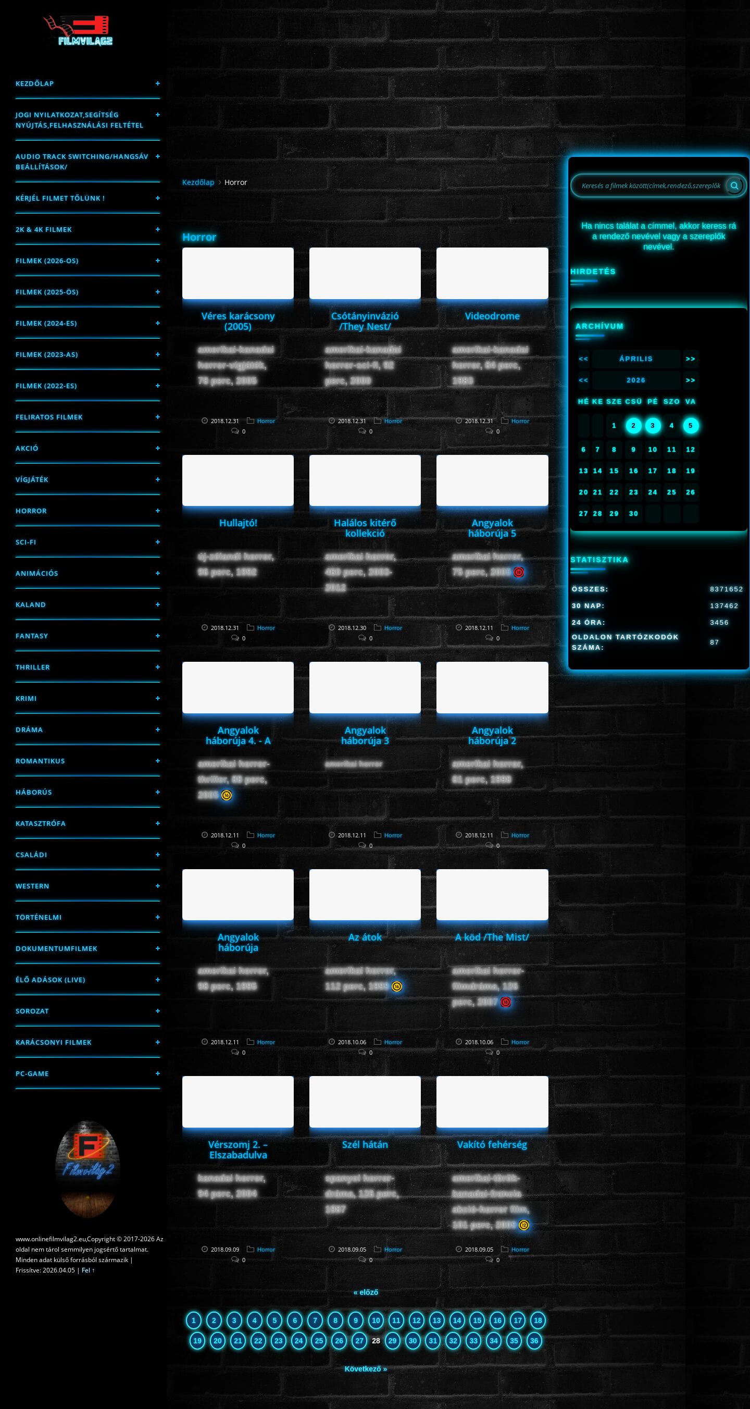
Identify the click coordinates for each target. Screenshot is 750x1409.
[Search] (734, 185)
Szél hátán (365, 1144)
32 (453, 1341)
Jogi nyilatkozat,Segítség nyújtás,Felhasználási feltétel (80, 120)
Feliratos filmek (49, 417)
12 (417, 1320)
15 (477, 1320)
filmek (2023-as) (47, 354)
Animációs (37, 573)
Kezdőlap (35, 83)
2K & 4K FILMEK (44, 229)
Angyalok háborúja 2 (492, 735)
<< (584, 359)
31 (433, 1341)
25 (319, 1341)
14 (457, 1320)
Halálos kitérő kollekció (365, 527)
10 (376, 1320)
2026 (636, 380)
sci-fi (26, 542)
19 (197, 1341)
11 (396, 1320)
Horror (31, 510)
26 (339, 1341)
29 (393, 1341)
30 (413, 1341)
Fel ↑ (88, 1270)
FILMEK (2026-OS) (47, 260)
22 (258, 1341)
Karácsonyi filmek (54, 1042)
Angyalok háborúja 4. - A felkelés (238, 740)
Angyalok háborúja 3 (365, 735)
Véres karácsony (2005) (238, 321)
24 (299, 1341)
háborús (34, 792)
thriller (33, 667)
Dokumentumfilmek (56, 948)
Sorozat (32, 1011)
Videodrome (492, 316)
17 (518, 1320)
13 (437, 1320)
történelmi (39, 917)
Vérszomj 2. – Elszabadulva (238, 1149)
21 (238, 1341)
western (32, 886)
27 (359, 1341)
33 (473, 1341)
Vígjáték (32, 479)
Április (636, 359)
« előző (366, 1292)
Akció (27, 448)
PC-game (32, 1073)
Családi (31, 854)
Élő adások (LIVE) (50, 979)
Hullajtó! (238, 522)
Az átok (365, 937)
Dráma (29, 729)
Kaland (31, 604)
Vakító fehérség (492, 1144)
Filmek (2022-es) (46, 385)
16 (497, 1320)
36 (534, 1341)
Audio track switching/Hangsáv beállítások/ (82, 161)
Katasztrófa (41, 823)
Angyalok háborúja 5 (492, 527)
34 (494, 1341)
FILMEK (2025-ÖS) (47, 291)
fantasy (32, 635)
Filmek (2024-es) (46, 323)
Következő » (366, 1369)
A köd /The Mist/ (492, 937)
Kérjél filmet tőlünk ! (60, 198)
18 (538, 1320)
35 (514, 1341)
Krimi (26, 698)
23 (278, 1341)
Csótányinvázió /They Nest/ (365, 321)
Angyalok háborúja (238, 942)
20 (218, 1341)
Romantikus (40, 760)
